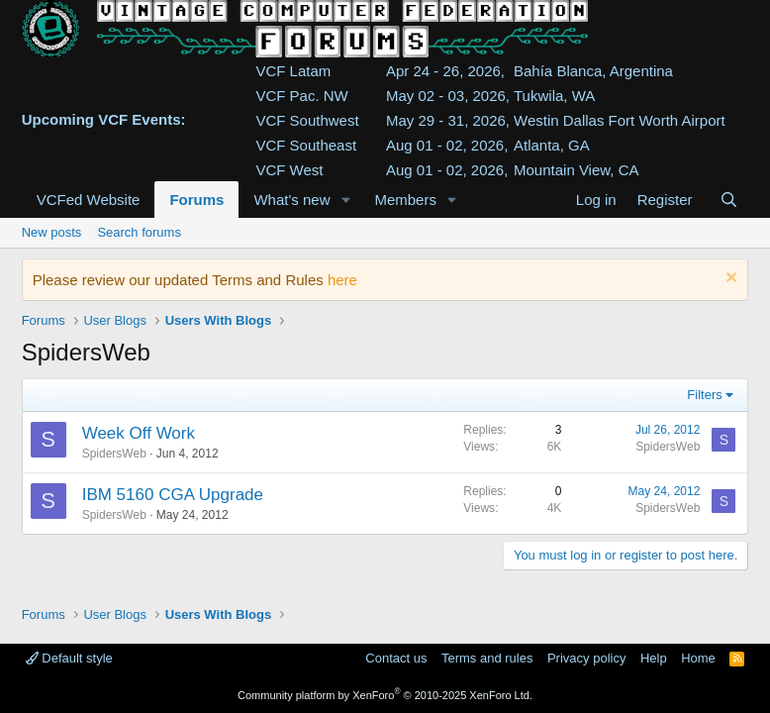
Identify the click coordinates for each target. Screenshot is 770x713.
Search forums (139, 232)
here (342, 279)
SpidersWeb (114, 453)
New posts (52, 232)
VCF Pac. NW (301, 95)
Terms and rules (486, 658)
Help (653, 658)
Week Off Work (138, 433)
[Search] (729, 199)
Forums (196, 199)
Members (405, 199)
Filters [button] (704, 394)
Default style (69, 658)
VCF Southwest (306, 120)
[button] (345, 199)
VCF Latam (293, 70)
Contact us (396, 658)
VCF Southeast (305, 145)
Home (698, 658)
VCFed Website (89, 199)
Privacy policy (586, 658)
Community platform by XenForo (385, 695)
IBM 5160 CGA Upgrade (172, 494)
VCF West (289, 169)
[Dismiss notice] (729, 279)
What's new (291, 199)
